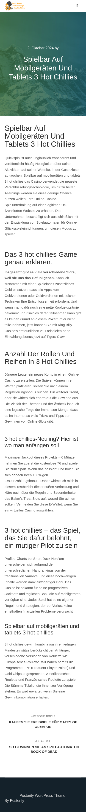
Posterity (17, 801)
